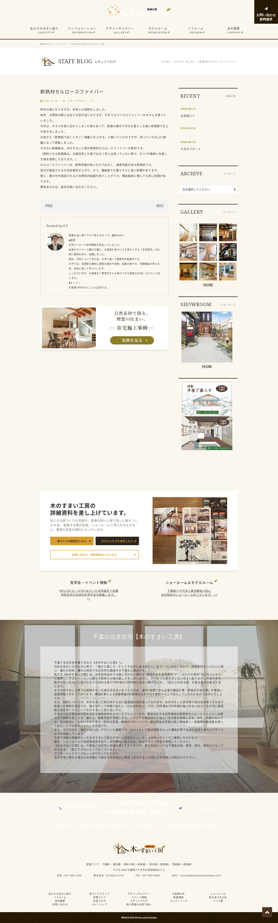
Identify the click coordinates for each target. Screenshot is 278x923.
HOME (166, 61)
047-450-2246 (73, 875)
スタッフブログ (76, 101)
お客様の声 (178, 894)
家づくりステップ (99, 894)
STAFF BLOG (185, 61)
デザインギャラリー (120, 30)
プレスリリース (178, 901)
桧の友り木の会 (218, 897)
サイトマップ (99, 904)
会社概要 (233, 30)
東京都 (117, 864)
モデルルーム (157, 30)
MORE (208, 285)
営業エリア (92, 864)
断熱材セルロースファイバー (72, 91)
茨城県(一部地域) (182, 864)
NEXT (160, 205)
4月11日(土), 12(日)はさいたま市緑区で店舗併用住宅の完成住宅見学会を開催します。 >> (88, 595)
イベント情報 (139, 897)
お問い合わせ (60, 904)
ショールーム (217, 894)
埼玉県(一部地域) (159, 864)
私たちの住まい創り (44, 30)
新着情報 (178, 897)
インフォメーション (82, 30)
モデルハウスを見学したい (117, 541)
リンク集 (218, 901)
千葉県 (106, 864)
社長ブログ (99, 901)
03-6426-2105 (115, 875)
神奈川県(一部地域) (135, 864)
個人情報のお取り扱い (139, 904)
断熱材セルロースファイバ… (218, 61)
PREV (49, 205)
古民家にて (187, 116)
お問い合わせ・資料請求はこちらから (94, 554)
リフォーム (196, 30)
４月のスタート (190, 149)
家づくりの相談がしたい (72, 541)
